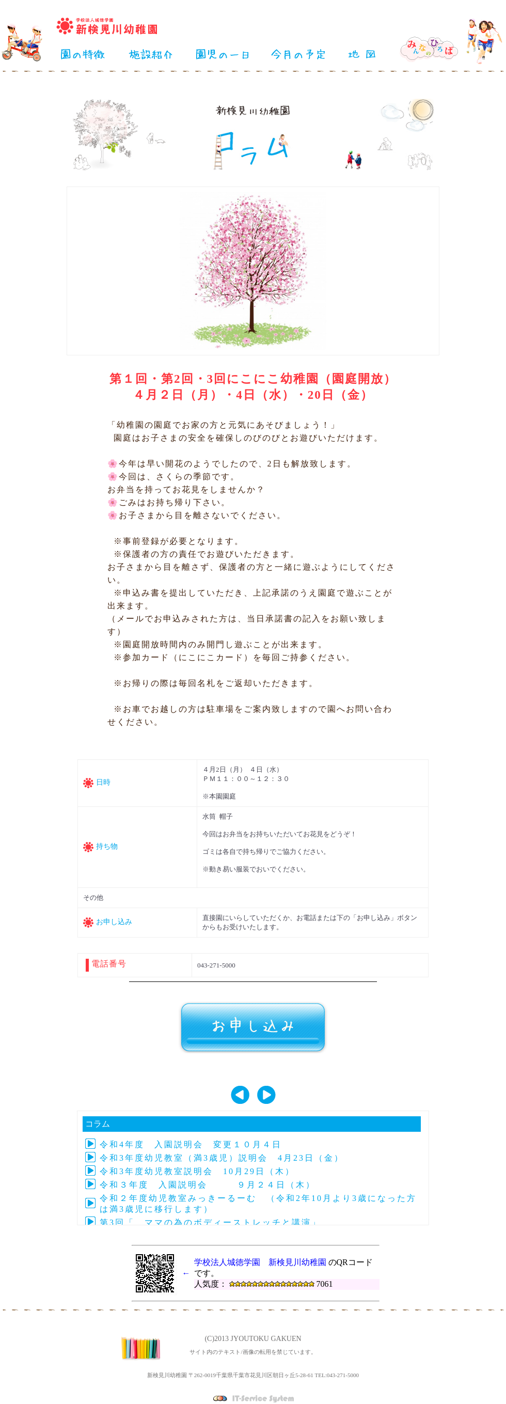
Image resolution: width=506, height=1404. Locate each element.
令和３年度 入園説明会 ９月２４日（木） (207, 1184)
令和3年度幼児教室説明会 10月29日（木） (197, 1171)
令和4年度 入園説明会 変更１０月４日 (191, 1144)
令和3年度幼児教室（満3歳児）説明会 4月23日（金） (222, 1157)
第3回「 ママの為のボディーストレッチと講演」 (210, 1222)
